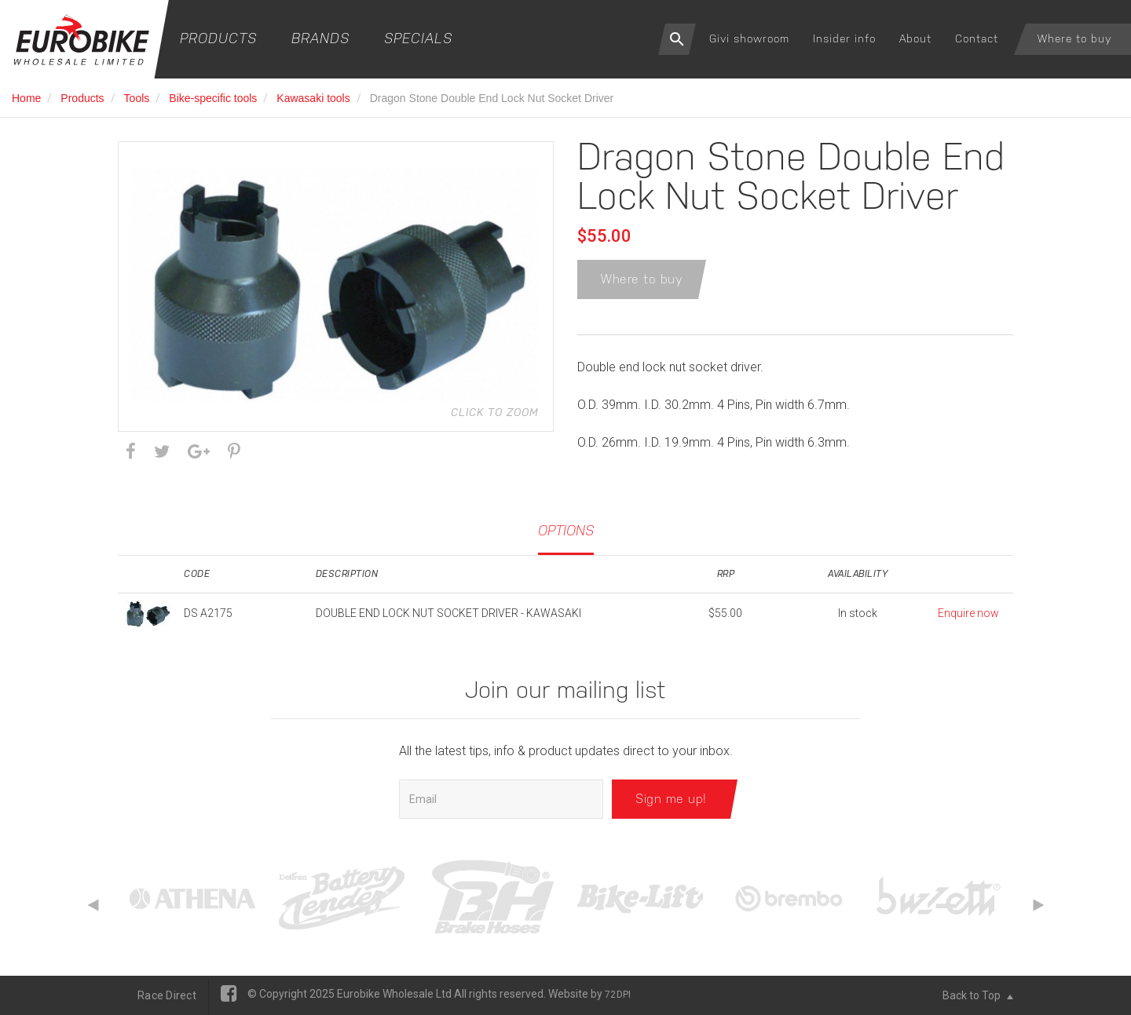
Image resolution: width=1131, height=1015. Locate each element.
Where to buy (1074, 38)
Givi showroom (749, 38)
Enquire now (968, 613)
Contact (976, 38)
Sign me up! (671, 798)
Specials (418, 38)
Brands (320, 38)
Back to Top (977, 995)
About (915, 38)
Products (218, 38)
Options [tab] (566, 530)
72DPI (618, 994)
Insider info (844, 38)
